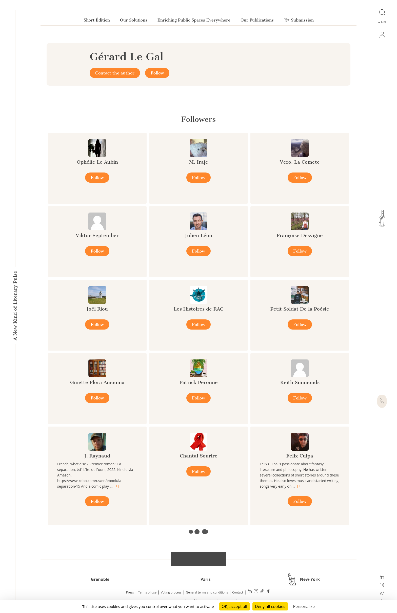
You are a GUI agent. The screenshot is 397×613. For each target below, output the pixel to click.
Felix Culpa (299, 456)
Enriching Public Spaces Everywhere (193, 21)
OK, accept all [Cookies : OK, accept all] (234, 606)
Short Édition (97, 21)
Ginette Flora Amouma (97, 382)
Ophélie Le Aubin (97, 162)
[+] (116, 486)
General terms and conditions (207, 592)
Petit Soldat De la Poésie (299, 309)
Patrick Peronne (199, 382)
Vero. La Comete (300, 162)
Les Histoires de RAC (198, 309)
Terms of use (147, 592)
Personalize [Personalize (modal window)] (304, 606)
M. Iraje (198, 162)
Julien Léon (198, 235)
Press (130, 592)
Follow (157, 72)
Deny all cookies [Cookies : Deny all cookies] (270, 606)
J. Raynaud (97, 456)
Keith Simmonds (300, 382)
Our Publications (257, 21)
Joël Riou (97, 309)
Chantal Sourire (198, 456)
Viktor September (97, 235)
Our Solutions (133, 21)
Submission (299, 21)
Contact (237, 592)
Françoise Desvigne (300, 235)
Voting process (171, 592)
